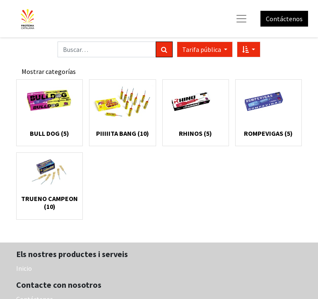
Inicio (24, 268)
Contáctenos (284, 19)
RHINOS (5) (195, 133)
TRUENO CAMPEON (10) (49, 202)
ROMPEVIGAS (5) (268, 133)
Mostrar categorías (49, 71)
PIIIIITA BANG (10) (122, 133)
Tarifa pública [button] (202, 49)
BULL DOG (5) (49, 133)
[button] (248, 49)
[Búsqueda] (164, 49)
